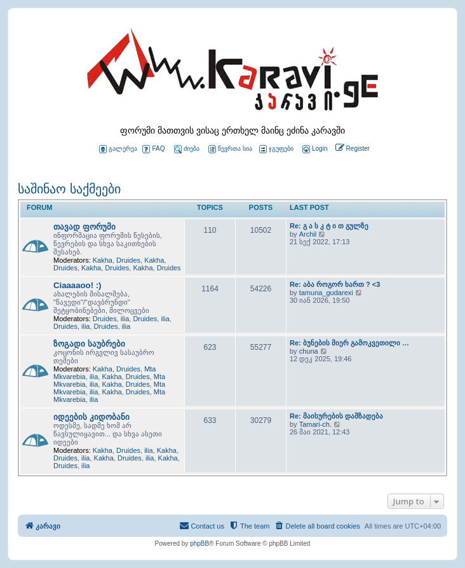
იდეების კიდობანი (91, 417)
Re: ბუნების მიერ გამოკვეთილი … (349, 343)
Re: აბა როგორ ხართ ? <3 (335, 284)
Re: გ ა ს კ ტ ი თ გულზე (329, 226)
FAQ (153, 149)
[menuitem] (313, 149)
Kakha (102, 260)
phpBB (199, 543)
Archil (308, 234)
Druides (128, 260)
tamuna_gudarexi (326, 292)
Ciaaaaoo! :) (77, 285)
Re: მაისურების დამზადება (336, 416)
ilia (125, 318)
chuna (308, 351)
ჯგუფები (276, 149)
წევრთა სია (230, 149)
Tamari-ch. (315, 424)
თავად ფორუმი (84, 227)
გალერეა (118, 149)
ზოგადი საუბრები (89, 344)
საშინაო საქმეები (69, 189)
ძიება (186, 149)
